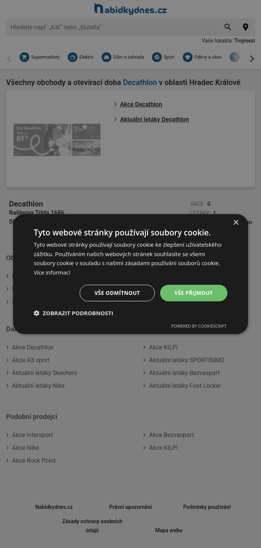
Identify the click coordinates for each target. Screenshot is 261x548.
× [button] (235, 222)
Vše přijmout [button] (193, 292)
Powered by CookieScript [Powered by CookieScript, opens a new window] (199, 326)
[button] (74, 313)
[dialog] (130, 274)
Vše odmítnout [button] (117, 292)
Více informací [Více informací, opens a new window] (52, 272)
